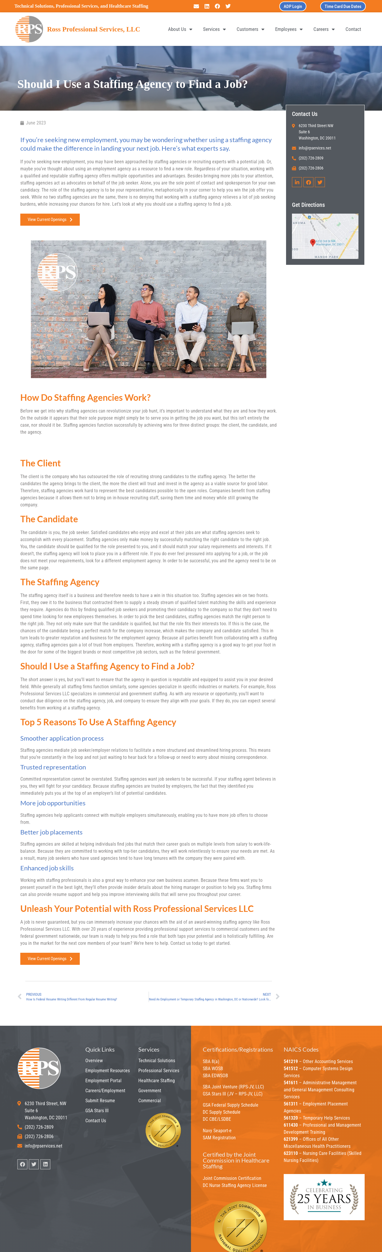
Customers (251, 29)
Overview (94, 1060)
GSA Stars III (97, 1110)
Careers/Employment (105, 1090)
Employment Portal (103, 1080)
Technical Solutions (156, 1060)
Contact (353, 29)
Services (214, 29)
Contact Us (95, 1120)
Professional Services (158, 1070)
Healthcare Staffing (156, 1080)
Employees (289, 29)
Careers (324, 29)
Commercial (149, 1100)
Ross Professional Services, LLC (93, 29)
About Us (180, 29)
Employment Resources (107, 1070)
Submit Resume (100, 1100)
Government (149, 1090)
